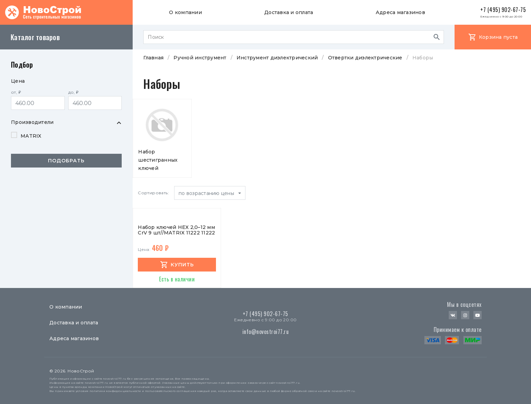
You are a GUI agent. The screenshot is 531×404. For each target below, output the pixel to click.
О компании (185, 12)
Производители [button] (32, 122)
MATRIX (31, 136)
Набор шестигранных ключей (158, 160)
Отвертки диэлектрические (365, 57)
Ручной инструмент (199, 57)
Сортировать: (153, 192)
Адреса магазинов (400, 12)
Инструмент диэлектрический (277, 57)
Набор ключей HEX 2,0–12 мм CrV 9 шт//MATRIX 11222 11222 (176, 230)
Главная (153, 57)
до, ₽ (73, 92)
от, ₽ (16, 92)
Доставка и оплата (288, 12)
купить (182, 265)
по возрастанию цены (207, 193)
